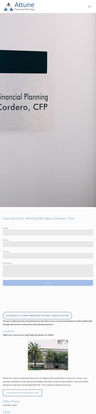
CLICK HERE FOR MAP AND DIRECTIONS (22, 393)
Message (7, 263)
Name (6, 228)
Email (6, 240)
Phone (6, 251)
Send (48, 283)
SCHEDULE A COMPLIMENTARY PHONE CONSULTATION (37, 315)
